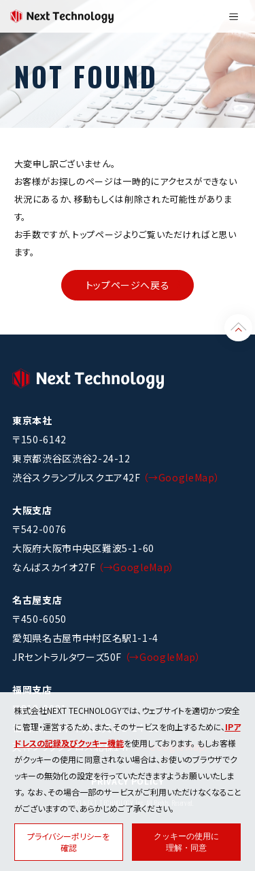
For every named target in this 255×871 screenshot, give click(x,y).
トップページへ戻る (128, 285)
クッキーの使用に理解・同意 (186, 842)
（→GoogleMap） (181, 477)
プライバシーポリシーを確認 (68, 841)
